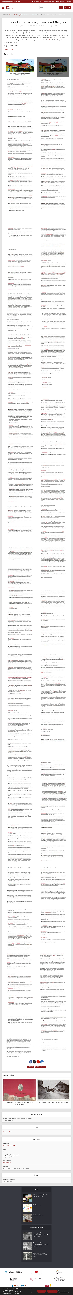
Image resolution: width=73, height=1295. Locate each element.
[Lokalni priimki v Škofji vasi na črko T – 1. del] (20, 919)
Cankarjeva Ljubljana (38, 1215)
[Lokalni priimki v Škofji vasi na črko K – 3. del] (20, 429)
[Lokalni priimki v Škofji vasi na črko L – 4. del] (20, 578)
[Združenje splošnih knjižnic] (48, 1286)
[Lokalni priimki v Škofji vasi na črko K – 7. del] (20, 472)
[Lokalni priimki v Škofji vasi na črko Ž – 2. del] (20, 1047)
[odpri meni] (3, 7)
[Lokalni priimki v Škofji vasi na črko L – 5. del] (53, 578)
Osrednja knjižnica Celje (51, 26)
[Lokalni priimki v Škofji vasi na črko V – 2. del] (20, 983)
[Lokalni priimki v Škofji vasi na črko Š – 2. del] (53, 876)
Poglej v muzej (37, 1205)
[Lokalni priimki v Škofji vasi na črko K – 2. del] (53, 408)
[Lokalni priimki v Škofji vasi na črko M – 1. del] (20, 599)
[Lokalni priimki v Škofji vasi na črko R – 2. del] (53, 770)
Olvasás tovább (9, 49)
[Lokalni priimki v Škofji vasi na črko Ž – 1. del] (53, 1025)
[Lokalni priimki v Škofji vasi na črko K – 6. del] (53, 450)
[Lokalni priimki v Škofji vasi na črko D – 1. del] (20, 195)
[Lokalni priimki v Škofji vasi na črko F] (20, 237)
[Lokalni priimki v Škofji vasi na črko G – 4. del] (20, 280)
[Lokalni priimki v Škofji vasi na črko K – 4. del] (53, 429)
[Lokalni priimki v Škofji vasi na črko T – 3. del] (20, 940)
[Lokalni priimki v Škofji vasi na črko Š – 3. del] (20, 898)
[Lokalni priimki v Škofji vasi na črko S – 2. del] (20, 834)
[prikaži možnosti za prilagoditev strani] (37, 1)
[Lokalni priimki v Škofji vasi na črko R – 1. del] (20, 770)
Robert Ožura (7, 1162)
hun (53, 1)
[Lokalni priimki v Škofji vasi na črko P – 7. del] (20, 749)
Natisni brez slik (40, 1067)
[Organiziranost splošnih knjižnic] (36, 1272)
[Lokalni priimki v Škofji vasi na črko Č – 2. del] (53, 173)
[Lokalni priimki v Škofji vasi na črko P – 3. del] (20, 706)
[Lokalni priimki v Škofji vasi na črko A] (20, 88)
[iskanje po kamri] (49, 7)
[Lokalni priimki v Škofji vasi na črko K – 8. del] (53, 472)
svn (45, 1)
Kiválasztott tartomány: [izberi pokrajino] (11, 1)
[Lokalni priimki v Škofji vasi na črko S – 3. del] (53, 834)
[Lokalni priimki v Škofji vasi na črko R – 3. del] (20, 791)
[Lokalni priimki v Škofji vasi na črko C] (53, 152)
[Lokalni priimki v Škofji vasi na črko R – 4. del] (53, 791)
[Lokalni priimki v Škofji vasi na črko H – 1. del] (20, 301)
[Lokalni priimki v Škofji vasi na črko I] (53, 323)
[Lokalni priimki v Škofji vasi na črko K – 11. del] (20, 514)
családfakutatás (11, 1145)
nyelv (4, 1145)
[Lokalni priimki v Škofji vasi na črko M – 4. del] (53, 621)
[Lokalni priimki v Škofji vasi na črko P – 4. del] (53, 706)
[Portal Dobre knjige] (19, 1286)
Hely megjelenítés (8, 1132)
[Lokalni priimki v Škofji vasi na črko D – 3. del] (20, 216)
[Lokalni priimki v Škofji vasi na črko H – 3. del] (20, 323)
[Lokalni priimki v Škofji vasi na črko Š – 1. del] (20, 876)
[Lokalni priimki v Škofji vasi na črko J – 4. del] (53, 365)
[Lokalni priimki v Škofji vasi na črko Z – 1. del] (53, 1004)
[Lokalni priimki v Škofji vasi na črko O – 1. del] (20, 663)
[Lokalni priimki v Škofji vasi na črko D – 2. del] (53, 195)
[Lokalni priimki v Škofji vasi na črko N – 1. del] (20, 642)
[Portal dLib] (13, 1279)
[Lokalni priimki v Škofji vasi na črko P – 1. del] (20, 685)
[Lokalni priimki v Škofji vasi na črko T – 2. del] (53, 919)
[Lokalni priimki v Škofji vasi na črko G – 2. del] (20, 259)
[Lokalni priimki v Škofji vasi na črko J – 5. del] (20, 386)
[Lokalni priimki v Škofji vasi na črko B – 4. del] (20, 131)
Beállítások (64, 1291)
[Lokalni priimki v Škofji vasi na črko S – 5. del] (53, 855)
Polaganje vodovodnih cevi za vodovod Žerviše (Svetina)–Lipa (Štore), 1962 (41, 1234)
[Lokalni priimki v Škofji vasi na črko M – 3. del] (20, 621)
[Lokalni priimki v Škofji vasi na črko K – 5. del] (20, 450)
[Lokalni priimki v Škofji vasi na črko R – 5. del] (20, 812)
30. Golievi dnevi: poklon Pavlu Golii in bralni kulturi (41, 1195)
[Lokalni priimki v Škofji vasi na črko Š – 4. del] (53, 898)
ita (50, 1)
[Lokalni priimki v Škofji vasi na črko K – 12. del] (53, 514)
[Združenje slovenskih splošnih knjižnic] (36, 1279)
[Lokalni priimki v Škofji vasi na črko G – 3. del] (53, 259)
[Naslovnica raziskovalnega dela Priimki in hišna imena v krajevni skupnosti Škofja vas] (20, 67)
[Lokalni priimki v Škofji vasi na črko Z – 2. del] (20, 1025)
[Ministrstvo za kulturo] (13, 1272)
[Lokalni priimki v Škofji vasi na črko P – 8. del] (53, 749)
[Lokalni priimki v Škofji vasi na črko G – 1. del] (53, 237)
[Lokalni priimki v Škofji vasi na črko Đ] (53, 216)
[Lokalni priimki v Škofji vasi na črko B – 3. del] (53, 110)
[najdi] (61, 7)
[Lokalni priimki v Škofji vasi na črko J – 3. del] (20, 365)
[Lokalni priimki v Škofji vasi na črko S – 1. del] (53, 812)
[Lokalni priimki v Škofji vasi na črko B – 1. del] (53, 88)
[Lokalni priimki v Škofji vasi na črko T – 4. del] (53, 940)
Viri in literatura (9, 1120)
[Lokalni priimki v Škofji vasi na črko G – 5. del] (53, 280)
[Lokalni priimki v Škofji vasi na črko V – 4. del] (20, 1004)
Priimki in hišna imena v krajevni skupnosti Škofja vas (17, 1118)
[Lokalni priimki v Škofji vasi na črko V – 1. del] (53, 962)
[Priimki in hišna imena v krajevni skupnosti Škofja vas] (53, 67)
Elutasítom (52, 1291)
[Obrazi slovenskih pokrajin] (59, 1279)
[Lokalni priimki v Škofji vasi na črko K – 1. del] (20, 408)
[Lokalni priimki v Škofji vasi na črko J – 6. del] (53, 386)
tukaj (49, 40)
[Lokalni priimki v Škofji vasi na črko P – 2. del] (53, 685)
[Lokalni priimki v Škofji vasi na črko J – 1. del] (20, 344)
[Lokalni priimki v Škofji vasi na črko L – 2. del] (20, 557)
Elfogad (42, 1291)
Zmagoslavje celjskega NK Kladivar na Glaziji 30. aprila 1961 (40, 1254)
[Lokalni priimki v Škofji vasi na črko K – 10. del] (53, 493)
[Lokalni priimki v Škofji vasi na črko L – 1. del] (53, 536)
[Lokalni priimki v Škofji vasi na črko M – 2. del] (53, 599)
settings (17, 1293)
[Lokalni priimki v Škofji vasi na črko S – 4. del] (20, 855)
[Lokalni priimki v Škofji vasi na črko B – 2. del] (20, 110)
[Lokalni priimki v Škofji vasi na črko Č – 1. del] (20, 173)
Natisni (30, 1067)
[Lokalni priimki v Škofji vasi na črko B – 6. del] (20, 152)
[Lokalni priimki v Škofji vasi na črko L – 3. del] (53, 557)
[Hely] (67, 7)
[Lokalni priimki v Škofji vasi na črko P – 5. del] (20, 727)
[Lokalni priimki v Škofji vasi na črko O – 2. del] (53, 663)
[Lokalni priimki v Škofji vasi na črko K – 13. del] (20, 536)
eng (48, 1)
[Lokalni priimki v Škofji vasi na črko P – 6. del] (53, 727)
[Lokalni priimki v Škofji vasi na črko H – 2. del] (53, 301)
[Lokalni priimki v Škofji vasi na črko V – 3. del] (53, 983)
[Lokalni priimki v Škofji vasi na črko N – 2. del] (53, 642)
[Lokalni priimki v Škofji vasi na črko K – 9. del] (20, 493)
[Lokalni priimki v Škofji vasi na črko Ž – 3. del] (53, 1047)
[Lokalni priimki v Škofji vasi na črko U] (20, 962)
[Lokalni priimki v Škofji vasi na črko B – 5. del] (53, 131)
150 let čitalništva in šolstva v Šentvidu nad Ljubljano (53, 1102)
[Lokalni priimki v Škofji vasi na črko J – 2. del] (53, 344)
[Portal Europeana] (60, 1272)
